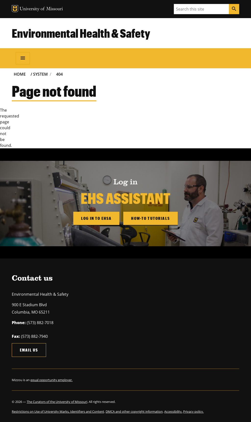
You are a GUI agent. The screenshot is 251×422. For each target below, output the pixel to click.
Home (20, 74)
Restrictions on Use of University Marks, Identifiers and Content (58, 411)
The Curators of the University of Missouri (57, 401)
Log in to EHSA (96, 218)
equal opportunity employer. (51, 380)
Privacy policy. (193, 411)
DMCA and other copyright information (134, 411)
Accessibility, (173, 411)
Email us (29, 350)
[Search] (234, 9)
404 (59, 74)
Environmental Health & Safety (81, 33)
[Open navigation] (23, 58)
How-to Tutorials (150, 218)
